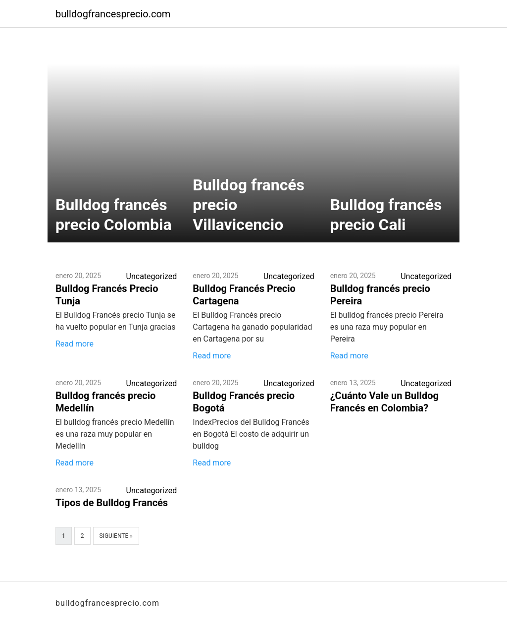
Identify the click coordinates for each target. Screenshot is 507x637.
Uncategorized (151, 276)
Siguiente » (116, 535)
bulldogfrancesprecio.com (112, 14)
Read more (74, 343)
